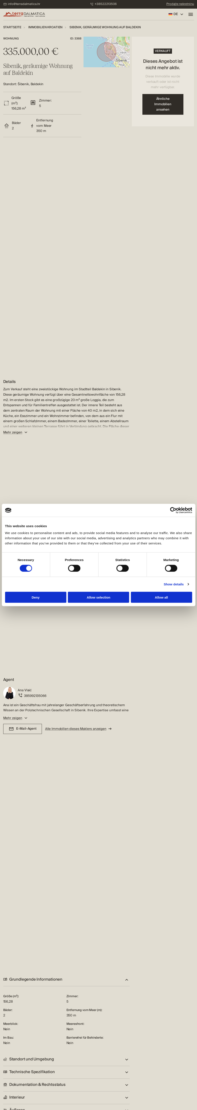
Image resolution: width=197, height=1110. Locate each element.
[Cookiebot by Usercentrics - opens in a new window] (173, 510)
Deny (36, 597)
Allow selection (98, 597)
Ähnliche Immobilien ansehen (162, 104)
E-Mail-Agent (22, 729)
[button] (66, 980)
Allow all (161, 597)
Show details (174, 584)
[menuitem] (21, 4)
